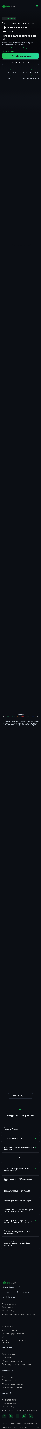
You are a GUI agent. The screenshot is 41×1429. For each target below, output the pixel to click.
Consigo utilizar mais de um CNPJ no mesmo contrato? (16, 1169)
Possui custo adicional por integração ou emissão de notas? (18, 1221)
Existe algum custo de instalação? (18, 1200)
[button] (37, 6)
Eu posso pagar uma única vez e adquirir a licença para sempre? (17, 1191)
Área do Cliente (23, 1292)
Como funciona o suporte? (13, 1138)
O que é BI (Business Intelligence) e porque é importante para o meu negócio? (18, 1244)
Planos (21, 1287)
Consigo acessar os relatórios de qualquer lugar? (18, 1158)
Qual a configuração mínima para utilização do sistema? (19, 1148)
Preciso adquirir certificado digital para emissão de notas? (18, 1210)
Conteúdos (7, 1292)
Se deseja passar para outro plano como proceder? (18, 1232)
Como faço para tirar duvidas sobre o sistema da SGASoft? (17, 1129)
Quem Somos (8, 1287)
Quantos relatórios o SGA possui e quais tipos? (18, 1180)
